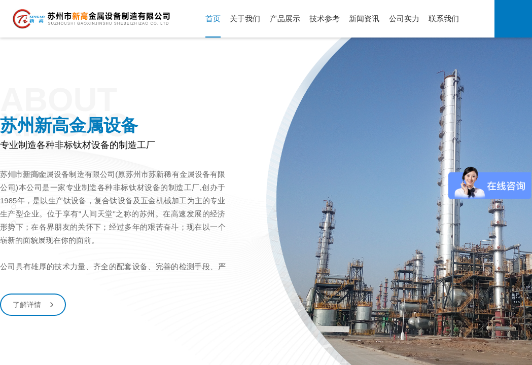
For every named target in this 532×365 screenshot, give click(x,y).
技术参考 (324, 18)
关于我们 (245, 18)
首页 (213, 18)
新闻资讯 (364, 18)
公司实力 (404, 18)
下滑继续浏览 (266, 353)
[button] (232, 331)
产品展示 (285, 18)
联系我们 (444, 18)
